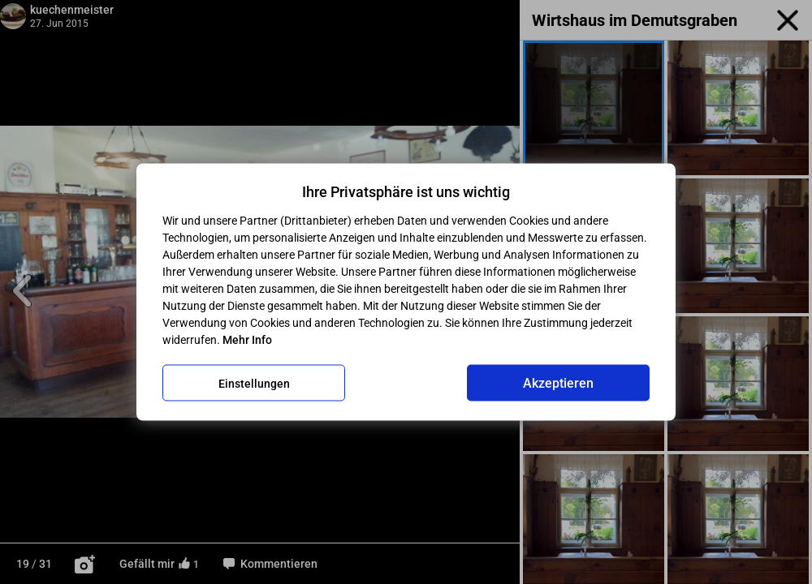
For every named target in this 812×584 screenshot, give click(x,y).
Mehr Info (247, 339)
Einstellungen (254, 382)
